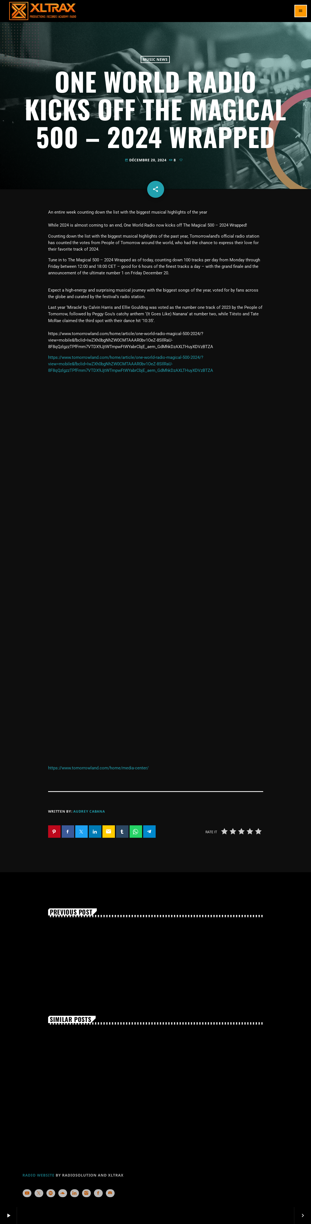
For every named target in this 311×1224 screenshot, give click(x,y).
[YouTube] (27, 1193)
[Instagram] (86, 1193)
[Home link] (42, 11)
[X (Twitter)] (39, 1193)
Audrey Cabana (89, 811)
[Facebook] (98, 1193)
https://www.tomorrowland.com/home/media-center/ (98, 768)
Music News (155, 59)
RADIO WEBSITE (39, 1175)
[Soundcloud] (62, 1193)
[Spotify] (50, 1193)
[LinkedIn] (74, 1193)
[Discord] (110, 1193)
